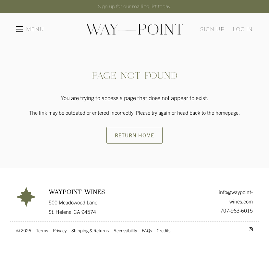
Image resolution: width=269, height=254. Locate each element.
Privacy (60, 230)
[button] (30, 29)
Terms (42, 230)
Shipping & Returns (90, 230)
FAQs (147, 230)
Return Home (134, 135)
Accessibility (125, 230)
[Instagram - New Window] (251, 229)
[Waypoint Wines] (26, 197)
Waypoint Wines (134, 29)
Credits (163, 230)
